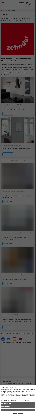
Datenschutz (20, 413)
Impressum (15, 413)
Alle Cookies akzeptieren (6, 403)
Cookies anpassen (5, 409)
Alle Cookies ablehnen (5, 406)
